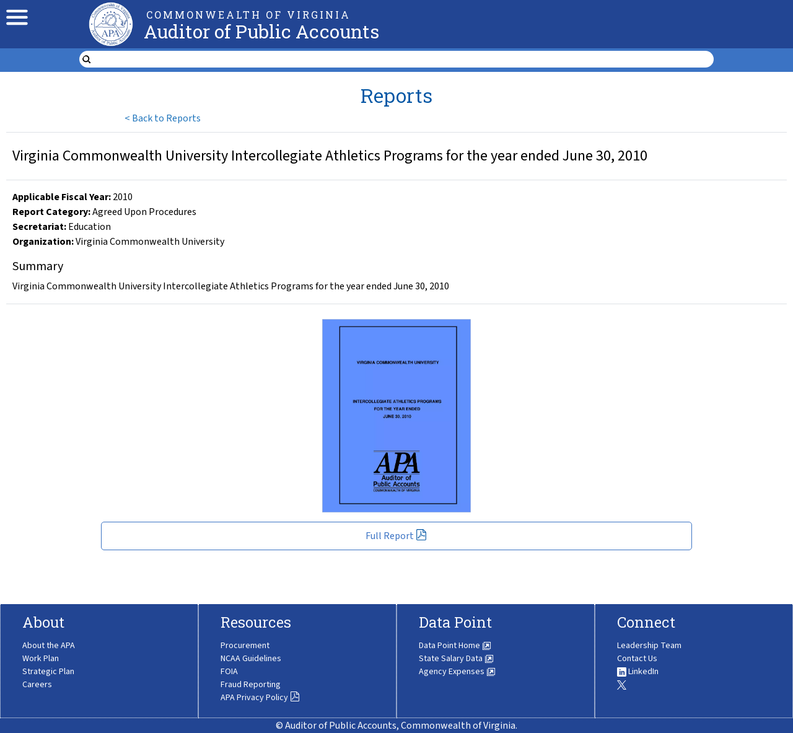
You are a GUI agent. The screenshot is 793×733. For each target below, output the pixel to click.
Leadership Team (649, 645)
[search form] (404, 59)
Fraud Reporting (251, 684)
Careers (37, 684)
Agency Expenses (457, 671)
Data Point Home (455, 645)
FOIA (229, 671)
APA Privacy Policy (260, 697)
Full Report (396, 536)
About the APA (48, 645)
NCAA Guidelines (251, 658)
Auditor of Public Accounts (261, 31)
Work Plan (40, 658)
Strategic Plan (48, 671)
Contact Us (637, 658)
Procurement (245, 645)
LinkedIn (638, 671)
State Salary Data (456, 658)
